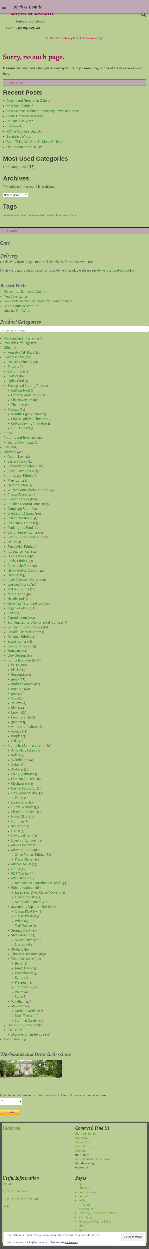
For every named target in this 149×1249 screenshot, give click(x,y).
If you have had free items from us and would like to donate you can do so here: (53, 1095)
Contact (7, 1183)
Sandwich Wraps (18, 136)
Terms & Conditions (15, 1191)
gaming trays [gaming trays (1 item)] (69, 215)
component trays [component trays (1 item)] (54, 215)
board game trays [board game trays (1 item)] (36, 215)
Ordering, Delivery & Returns (20, 1198)
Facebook (11, 1128)
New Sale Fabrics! (19, 106)
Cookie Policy (71, 1242)
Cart (81, 1183)
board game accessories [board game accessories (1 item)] (15, 215)
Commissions (87, 1192)
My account (86, 1209)
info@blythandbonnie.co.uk (92, 1159)
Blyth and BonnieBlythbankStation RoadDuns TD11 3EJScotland (86, 1142)
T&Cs (82, 1230)
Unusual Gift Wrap (19, 121)
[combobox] (74, 329)
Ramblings (85, 1217)
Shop (82, 1226)
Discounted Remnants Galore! (28, 100)
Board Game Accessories (25, 116)
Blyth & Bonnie (27, 7)
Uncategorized (16, 167)
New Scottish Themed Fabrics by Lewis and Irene (42, 111)
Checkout (84, 1188)
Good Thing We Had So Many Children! (35, 142)
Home (10, 28)
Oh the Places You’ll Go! (24, 147)
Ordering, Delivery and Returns (98, 1213)
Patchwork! (14, 126)
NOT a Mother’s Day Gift (24, 131)
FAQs (5, 1206)
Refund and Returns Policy (95, 1221)
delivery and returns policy (116, 270)
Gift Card (84, 1204)
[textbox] (74, 331)
